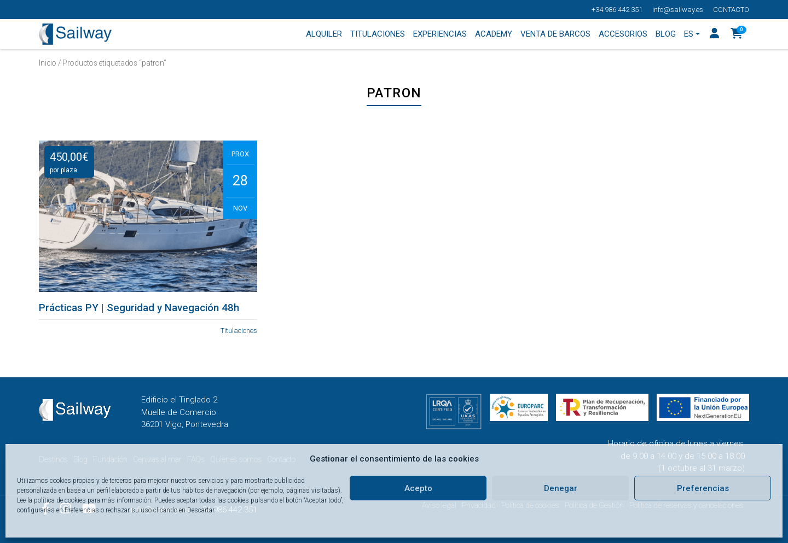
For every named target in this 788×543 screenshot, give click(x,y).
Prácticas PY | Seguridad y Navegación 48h (139, 308)
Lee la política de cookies (51, 500)
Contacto (731, 9)
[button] (737, 34)
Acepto (418, 488)
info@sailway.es (677, 9)
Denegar (560, 488)
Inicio (47, 63)
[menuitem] (692, 34)
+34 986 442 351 (617, 9)
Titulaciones (239, 330)
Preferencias (703, 488)
